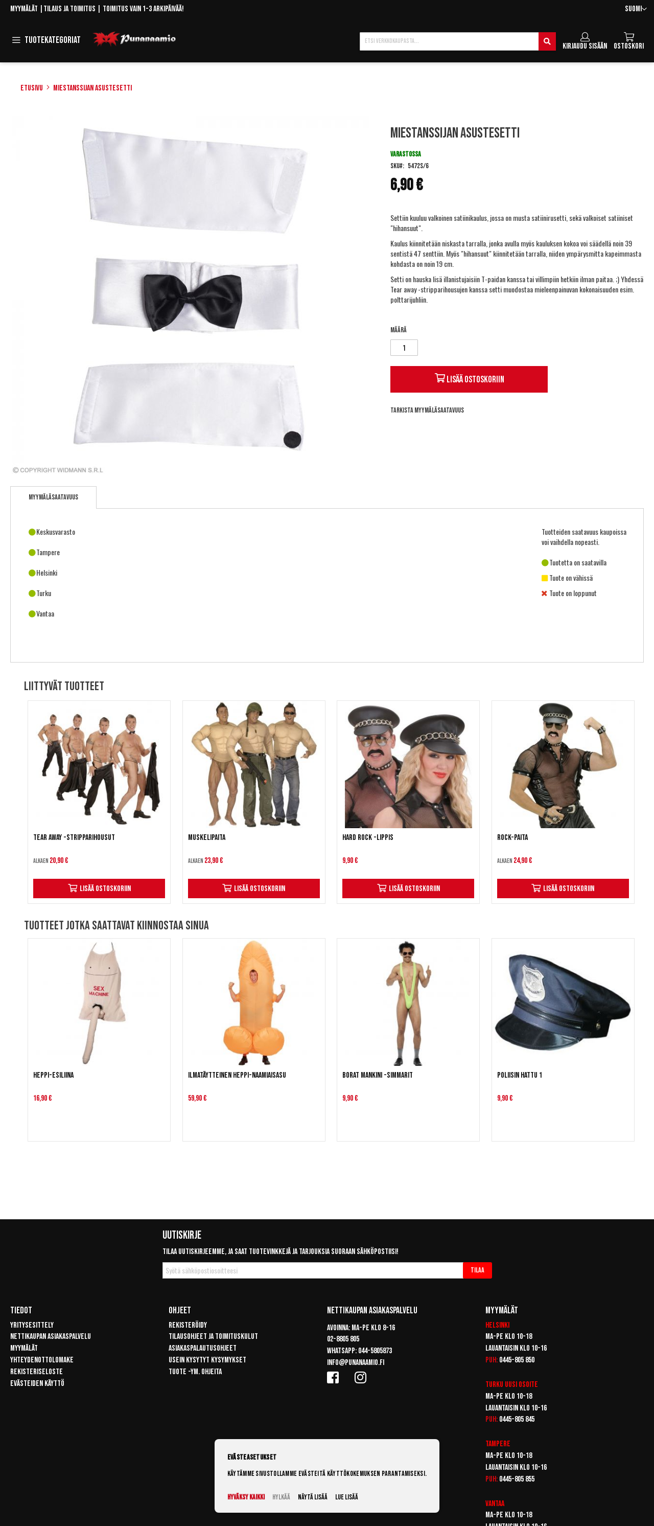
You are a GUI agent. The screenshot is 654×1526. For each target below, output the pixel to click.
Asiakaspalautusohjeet (203, 1348)
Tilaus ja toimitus (69, 9)
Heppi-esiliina (53, 1075)
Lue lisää (346, 1497)
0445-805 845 (516, 1419)
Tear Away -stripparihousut (74, 837)
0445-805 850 (516, 1360)
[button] (636, 9)
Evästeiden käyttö (37, 1383)
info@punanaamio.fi (355, 1363)
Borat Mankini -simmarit (377, 1075)
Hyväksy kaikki (246, 1497)
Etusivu (31, 88)
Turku (494, 1385)
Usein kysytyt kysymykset (207, 1360)
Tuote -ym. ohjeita (195, 1372)
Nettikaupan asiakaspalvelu (50, 1336)
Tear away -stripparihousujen (429, 289)
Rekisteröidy (188, 1325)
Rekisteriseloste (36, 1372)
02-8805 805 (343, 1339)
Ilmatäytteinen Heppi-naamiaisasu (237, 1075)
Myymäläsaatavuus (53, 497)
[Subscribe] (477, 1270)
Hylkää (281, 1497)
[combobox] (458, 41)
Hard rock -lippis (367, 837)
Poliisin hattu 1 (519, 1075)
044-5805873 (375, 1351)
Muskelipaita (206, 837)
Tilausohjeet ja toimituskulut (213, 1336)
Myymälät (24, 9)
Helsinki (497, 1325)
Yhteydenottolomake (42, 1360)
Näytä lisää (313, 1497)
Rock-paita (512, 837)
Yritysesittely (32, 1325)
